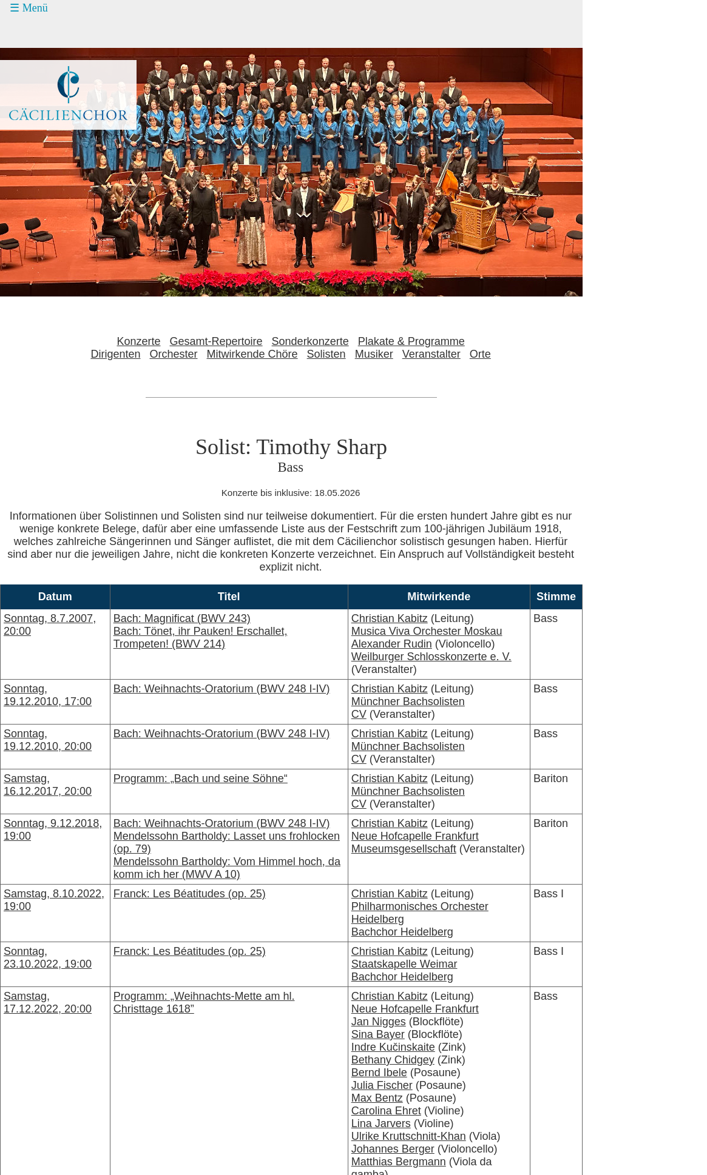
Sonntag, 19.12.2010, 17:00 (48, 695)
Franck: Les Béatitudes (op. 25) (189, 894)
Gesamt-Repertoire (216, 341)
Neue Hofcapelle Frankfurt (415, 836)
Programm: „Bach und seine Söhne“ (200, 778)
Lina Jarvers (381, 1123)
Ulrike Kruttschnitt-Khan (408, 1136)
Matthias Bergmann (398, 1162)
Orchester (173, 354)
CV (359, 714)
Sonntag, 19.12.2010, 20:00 (48, 740)
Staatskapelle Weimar (404, 964)
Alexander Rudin (391, 644)
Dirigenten (115, 354)
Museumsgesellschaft (403, 849)
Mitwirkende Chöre (252, 354)
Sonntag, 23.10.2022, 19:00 (48, 957)
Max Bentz (377, 1098)
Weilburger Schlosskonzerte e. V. (431, 657)
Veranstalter (431, 354)
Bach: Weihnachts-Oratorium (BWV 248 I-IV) (221, 689)
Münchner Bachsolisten (408, 701)
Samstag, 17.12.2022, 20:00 (48, 1002)
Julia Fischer (382, 1085)
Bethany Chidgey (393, 1060)
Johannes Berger (393, 1149)
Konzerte (138, 341)
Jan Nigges (378, 1022)
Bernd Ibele (379, 1072)
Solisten (326, 354)
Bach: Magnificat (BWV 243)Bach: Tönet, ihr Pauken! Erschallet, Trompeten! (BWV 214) (200, 631)
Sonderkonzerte (310, 341)
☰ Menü (29, 8)
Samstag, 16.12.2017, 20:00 (48, 784)
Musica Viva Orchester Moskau (426, 631)
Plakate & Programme (411, 341)
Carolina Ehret (386, 1111)
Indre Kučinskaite (393, 1047)
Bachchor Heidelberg (402, 932)
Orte (480, 354)
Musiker (374, 354)
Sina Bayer (378, 1034)
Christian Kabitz (389, 618)
